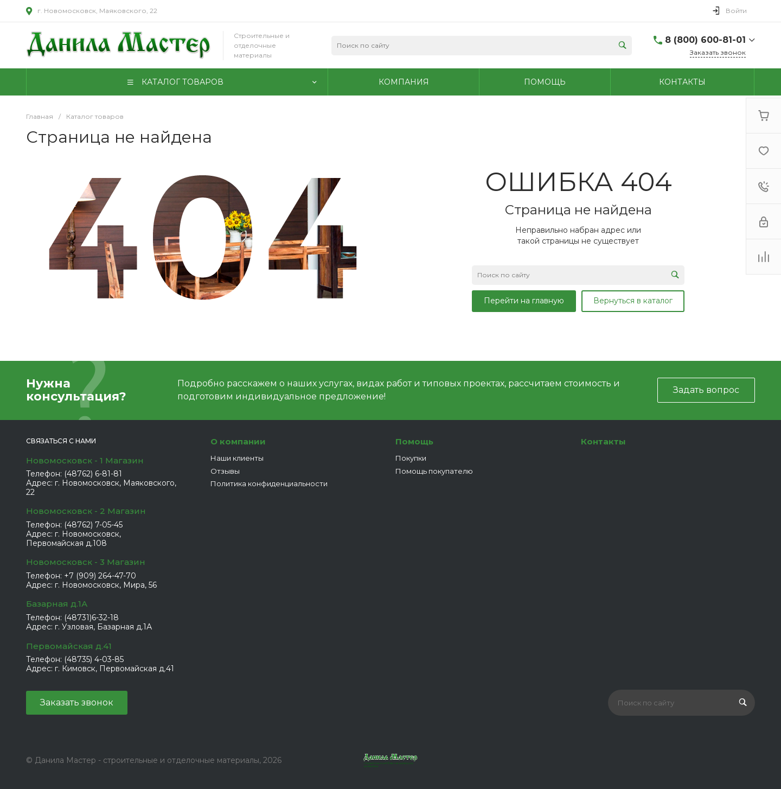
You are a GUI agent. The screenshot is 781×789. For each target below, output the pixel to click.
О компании (238, 441)
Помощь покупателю (434, 471)
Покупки (410, 458)
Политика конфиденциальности (269, 483)
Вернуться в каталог (633, 301)
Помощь (414, 441)
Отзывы (225, 471)
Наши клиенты (237, 458)
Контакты (603, 441)
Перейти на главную (524, 301)
